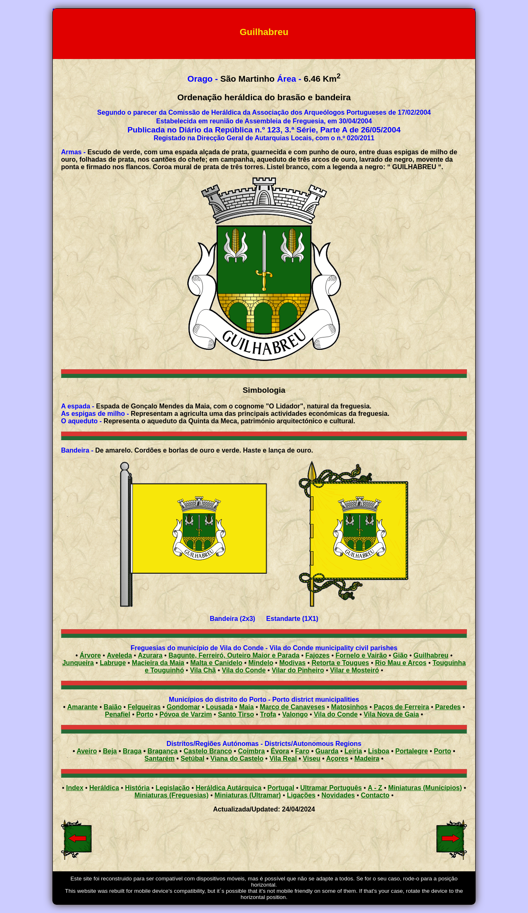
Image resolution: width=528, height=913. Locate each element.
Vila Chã (203, 670)
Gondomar (183, 706)
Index (74, 787)
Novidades (338, 795)
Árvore (90, 655)
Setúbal (193, 758)
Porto (144, 714)
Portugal (280, 787)
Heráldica (104, 787)
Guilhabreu (431, 655)
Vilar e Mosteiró (354, 670)
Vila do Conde (244, 670)
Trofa (268, 714)
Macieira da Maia (158, 662)
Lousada (219, 706)
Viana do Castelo (237, 758)
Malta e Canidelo (216, 662)
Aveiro (87, 751)
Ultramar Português (331, 787)
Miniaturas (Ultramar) (247, 795)
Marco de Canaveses (292, 706)
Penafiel (117, 714)
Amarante (82, 706)
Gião (400, 655)
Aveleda (119, 655)
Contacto (375, 795)
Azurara (150, 655)
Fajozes (317, 655)
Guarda (326, 751)
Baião (113, 706)
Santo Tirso (236, 714)
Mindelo (260, 662)
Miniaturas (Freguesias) (171, 795)
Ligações (301, 795)
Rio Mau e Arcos (401, 662)
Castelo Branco (208, 751)
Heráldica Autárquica (228, 787)
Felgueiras (143, 706)
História (137, 787)
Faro (302, 751)
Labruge (113, 662)
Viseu (311, 758)
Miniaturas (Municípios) (425, 787)
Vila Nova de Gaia (391, 714)
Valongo (295, 714)
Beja (110, 751)
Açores (337, 758)
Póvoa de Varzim (185, 714)
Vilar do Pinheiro (298, 670)
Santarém (159, 758)
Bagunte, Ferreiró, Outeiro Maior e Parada (233, 655)
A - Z (375, 787)
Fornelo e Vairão (361, 655)
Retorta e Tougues (340, 662)
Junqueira (78, 662)
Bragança (163, 751)
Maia (246, 706)
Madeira (366, 758)
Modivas (292, 662)
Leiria (353, 751)
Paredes (448, 706)
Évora (280, 751)
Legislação (173, 787)
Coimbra (251, 751)
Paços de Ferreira (401, 706)
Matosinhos (349, 706)
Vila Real (283, 758)
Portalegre (411, 751)
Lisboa (378, 751)
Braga (132, 751)
